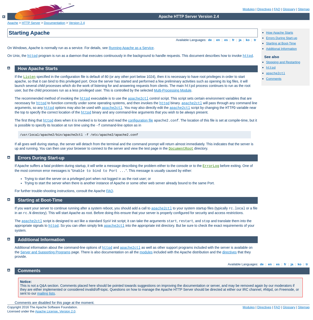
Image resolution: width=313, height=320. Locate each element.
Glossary (289, 9)
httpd (32, 56)
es (226, 40)
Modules (249, 9)
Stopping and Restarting (283, 62)
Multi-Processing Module (172, 90)
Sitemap (304, 9)
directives (229, 252)
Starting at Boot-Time (281, 43)
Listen (29, 77)
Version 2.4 (77, 23)
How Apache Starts (279, 32)
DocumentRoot (181, 149)
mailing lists (46, 293)
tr (255, 40)
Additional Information (281, 49)
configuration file (140, 120)
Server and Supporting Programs (45, 252)
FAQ (277, 9)
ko (247, 40)
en (218, 40)
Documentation (54, 23)
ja (240, 40)
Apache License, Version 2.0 (55, 311)
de (209, 40)
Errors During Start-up (281, 38)
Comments (273, 79)
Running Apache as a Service (131, 48)
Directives (264, 9)
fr (233, 40)
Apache (12, 23)
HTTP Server (31, 23)
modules (146, 252)
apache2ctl (275, 73)
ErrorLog (211, 166)
